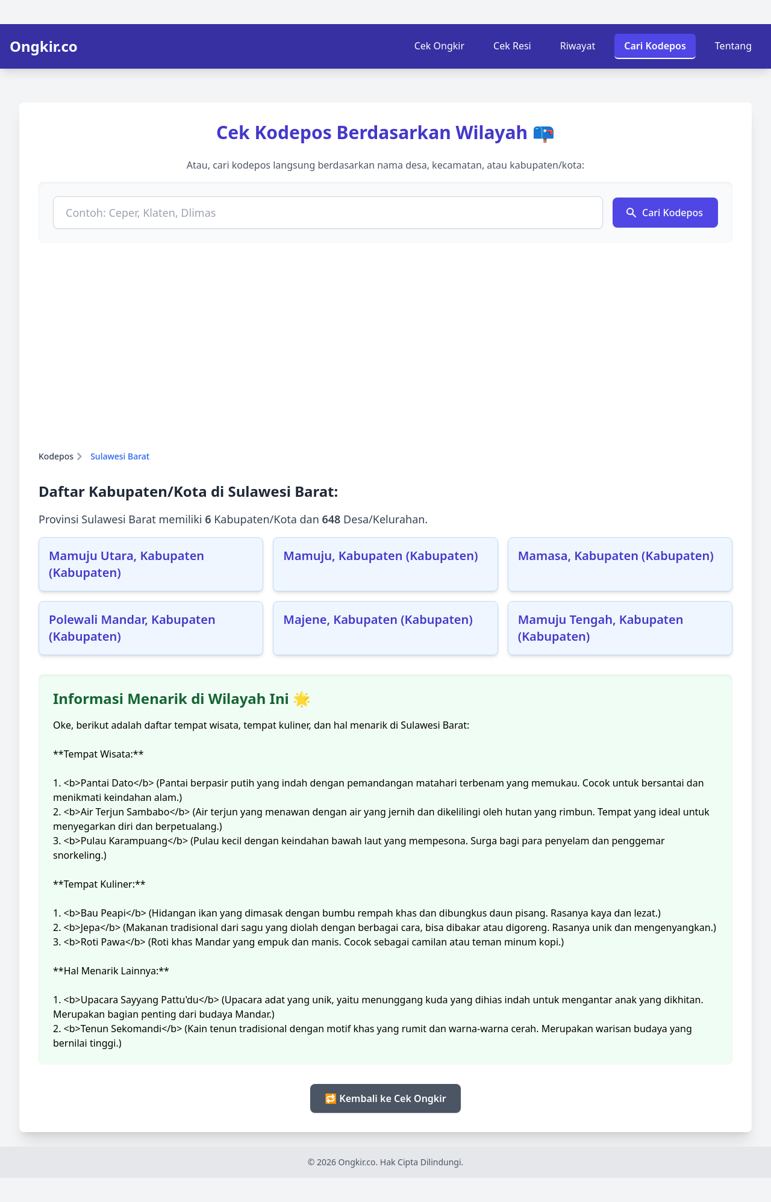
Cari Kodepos (655, 45)
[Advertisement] (385, 347)
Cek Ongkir (439, 45)
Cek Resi (512, 45)
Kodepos (56, 456)
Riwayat (578, 45)
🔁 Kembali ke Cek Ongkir (385, 1098)
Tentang (733, 45)
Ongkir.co (44, 46)
